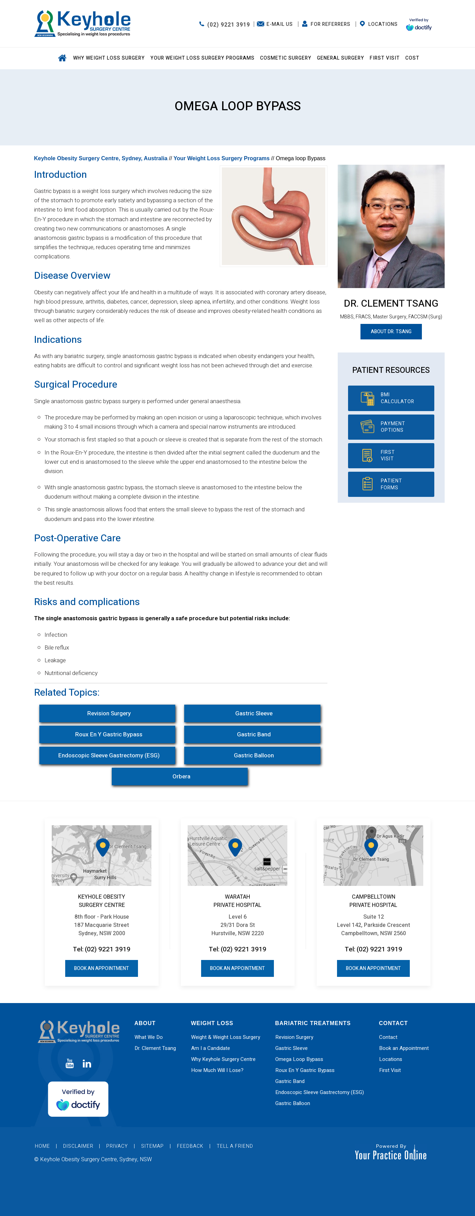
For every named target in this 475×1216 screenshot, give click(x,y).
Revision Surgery (109, 713)
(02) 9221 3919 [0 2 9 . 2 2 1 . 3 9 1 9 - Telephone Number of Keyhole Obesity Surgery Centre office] (228, 25)
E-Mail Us (280, 24)
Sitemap (152, 1146)
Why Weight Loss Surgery (109, 58)
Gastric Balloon (254, 755)
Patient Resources (391, 370)
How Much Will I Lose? (217, 1070)
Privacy (117, 1146)
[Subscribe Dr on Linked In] (87, 1063)
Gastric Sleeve (254, 713)
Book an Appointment (101, 968)
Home (61, 58)
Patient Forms (391, 484)
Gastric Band (254, 734)
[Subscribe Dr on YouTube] (70, 1063)
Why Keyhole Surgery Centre (223, 1059)
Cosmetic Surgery (285, 58)
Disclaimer (79, 1146)
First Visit (385, 58)
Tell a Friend (235, 1146)
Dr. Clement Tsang (391, 304)
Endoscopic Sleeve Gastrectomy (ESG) (109, 755)
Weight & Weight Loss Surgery (225, 1037)
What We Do (149, 1037)
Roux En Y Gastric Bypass (108, 734)
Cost (412, 58)
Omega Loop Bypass (299, 1059)
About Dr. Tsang (391, 331)
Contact (388, 1037)
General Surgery (340, 58)
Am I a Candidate (210, 1048)
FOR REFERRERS (330, 24)
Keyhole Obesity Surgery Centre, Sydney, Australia (101, 158)
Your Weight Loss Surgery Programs (202, 58)
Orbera (181, 776)
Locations (383, 24)
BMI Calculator (397, 398)
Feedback (190, 1146)
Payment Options (393, 427)
